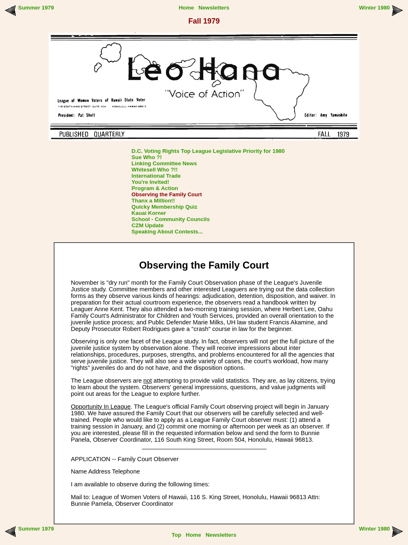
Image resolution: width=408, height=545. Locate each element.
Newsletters (213, 8)
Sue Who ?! (147, 157)
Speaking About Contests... (167, 231)
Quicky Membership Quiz (164, 207)
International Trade (156, 176)
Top (176, 535)
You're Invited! (150, 182)
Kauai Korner (149, 213)
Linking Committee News (164, 163)
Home (186, 8)
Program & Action (155, 188)
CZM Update (148, 225)
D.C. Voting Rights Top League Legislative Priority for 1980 (208, 151)
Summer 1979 (36, 8)
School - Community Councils (171, 219)
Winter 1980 (374, 8)
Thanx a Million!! (153, 201)
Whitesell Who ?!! (155, 170)
